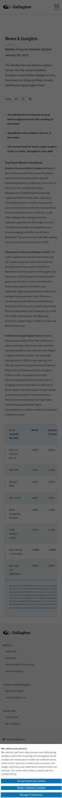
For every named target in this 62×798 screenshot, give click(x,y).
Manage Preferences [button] (31, 795)
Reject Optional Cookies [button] (31, 787)
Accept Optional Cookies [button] (31, 781)
